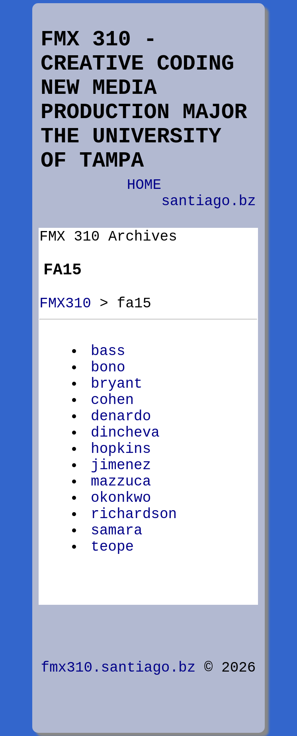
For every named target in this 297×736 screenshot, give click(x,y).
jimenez (121, 465)
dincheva (125, 433)
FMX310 (65, 303)
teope (112, 547)
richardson (134, 514)
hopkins (121, 449)
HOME (144, 185)
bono (108, 367)
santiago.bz (208, 201)
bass (108, 351)
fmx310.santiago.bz (118, 668)
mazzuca (121, 482)
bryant (117, 384)
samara (117, 530)
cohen (112, 400)
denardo (121, 416)
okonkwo (121, 498)
